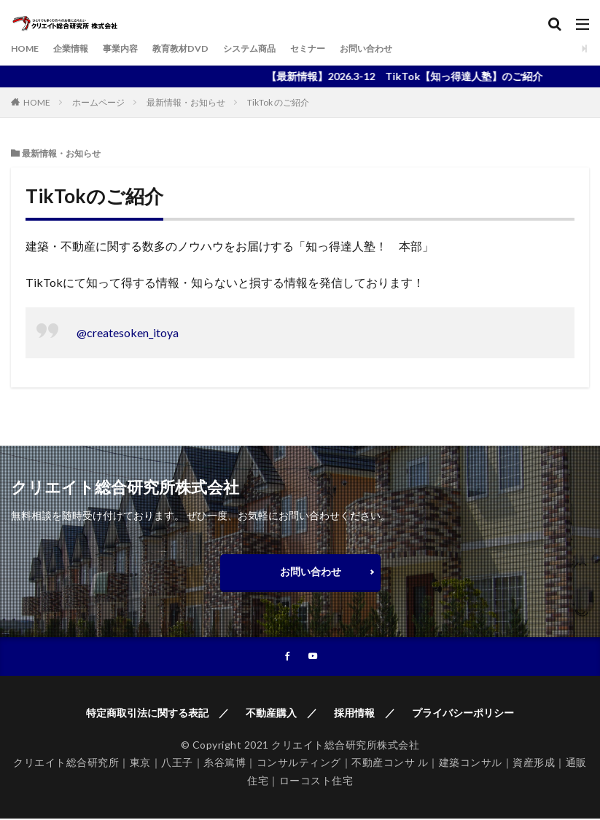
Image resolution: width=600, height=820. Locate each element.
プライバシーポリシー (463, 714)
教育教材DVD (200, 48)
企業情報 (78, 48)
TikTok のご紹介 (278, 102)
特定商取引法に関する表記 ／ (157, 714)
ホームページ (98, 102)
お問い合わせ (409, 48)
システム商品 (277, 48)
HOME (27, 48)
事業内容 (133, 48)
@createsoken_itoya (128, 332)
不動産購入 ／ (281, 714)
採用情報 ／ (364, 714)
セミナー (343, 48)
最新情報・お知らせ (186, 102)
